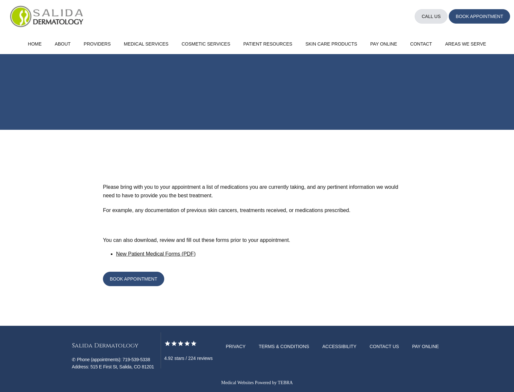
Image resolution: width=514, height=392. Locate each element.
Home (35, 44)
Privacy (236, 346)
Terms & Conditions (284, 346)
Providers (97, 44)
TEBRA (285, 382)
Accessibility (339, 346)
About (62, 44)
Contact (421, 44)
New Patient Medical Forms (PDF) (156, 254)
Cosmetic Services (206, 44)
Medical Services (146, 44)
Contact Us (384, 346)
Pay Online (383, 44)
